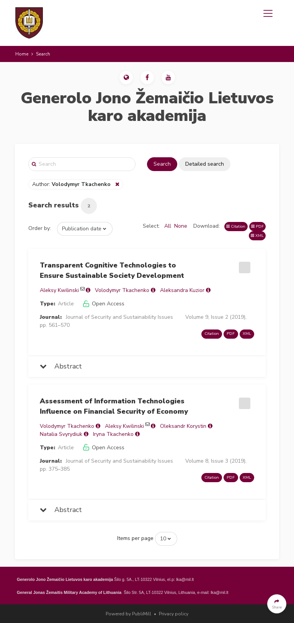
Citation (235, 226)
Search (162, 164)
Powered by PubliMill (128, 614)
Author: (72, 184)
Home (21, 54)
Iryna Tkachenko (113, 434)
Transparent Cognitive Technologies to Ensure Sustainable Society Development (112, 270)
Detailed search (204, 164)
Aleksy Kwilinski (59, 290)
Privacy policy (173, 614)
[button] (126, 77)
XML (257, 235)
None (180, 226)
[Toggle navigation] (268, 13)
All (167, 226)
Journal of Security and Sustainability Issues (119, 317)
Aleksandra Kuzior (182, 290)
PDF (257, 226)
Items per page (135, 538)
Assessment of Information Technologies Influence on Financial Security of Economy (114, 406)
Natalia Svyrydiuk (61, 434)
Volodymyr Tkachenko (122, 290)
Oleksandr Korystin (183, 426)
